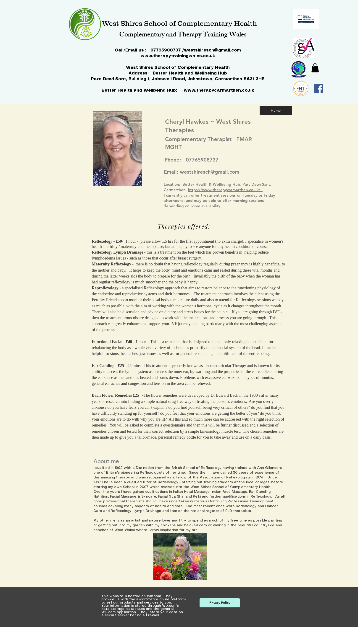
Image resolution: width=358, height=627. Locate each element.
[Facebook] (318, 88)
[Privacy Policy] (220, 602)
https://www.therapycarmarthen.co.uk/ (225, 190)
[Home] (276, 110)
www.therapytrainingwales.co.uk (178, 56)
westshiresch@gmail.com (212, 50)
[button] (315, 67)
